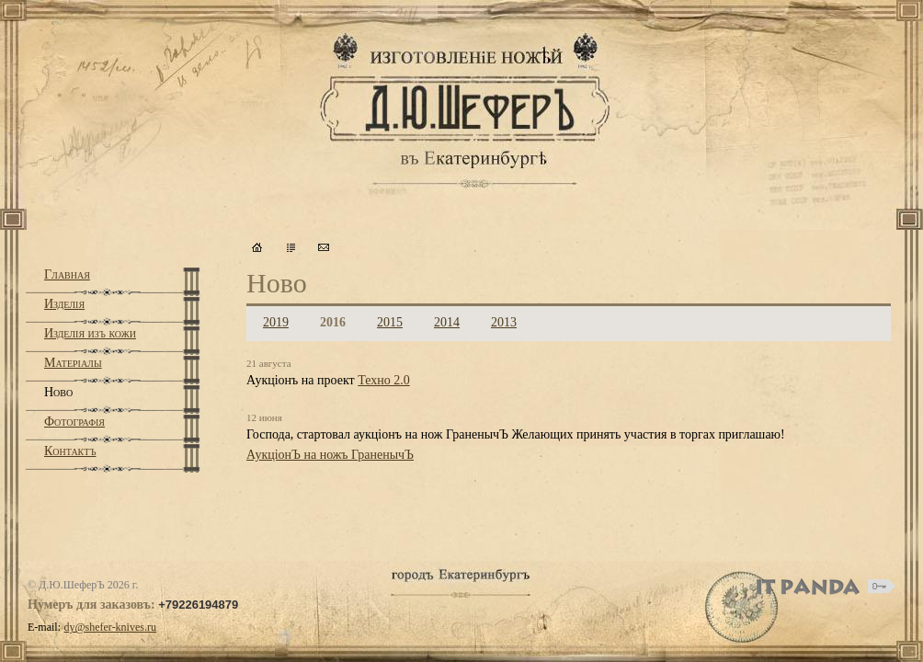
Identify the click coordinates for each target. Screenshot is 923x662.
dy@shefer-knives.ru (110, 627)
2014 (447, 322)
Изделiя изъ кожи (90, 333)
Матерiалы (73, 363)
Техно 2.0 (384, 380)
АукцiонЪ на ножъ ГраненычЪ (330, 455)
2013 (504, 322)
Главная (67, 274)
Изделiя (64, 304)
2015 (390, 322)
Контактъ (70, 451)
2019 (276, 322)
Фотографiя (74, 421)
